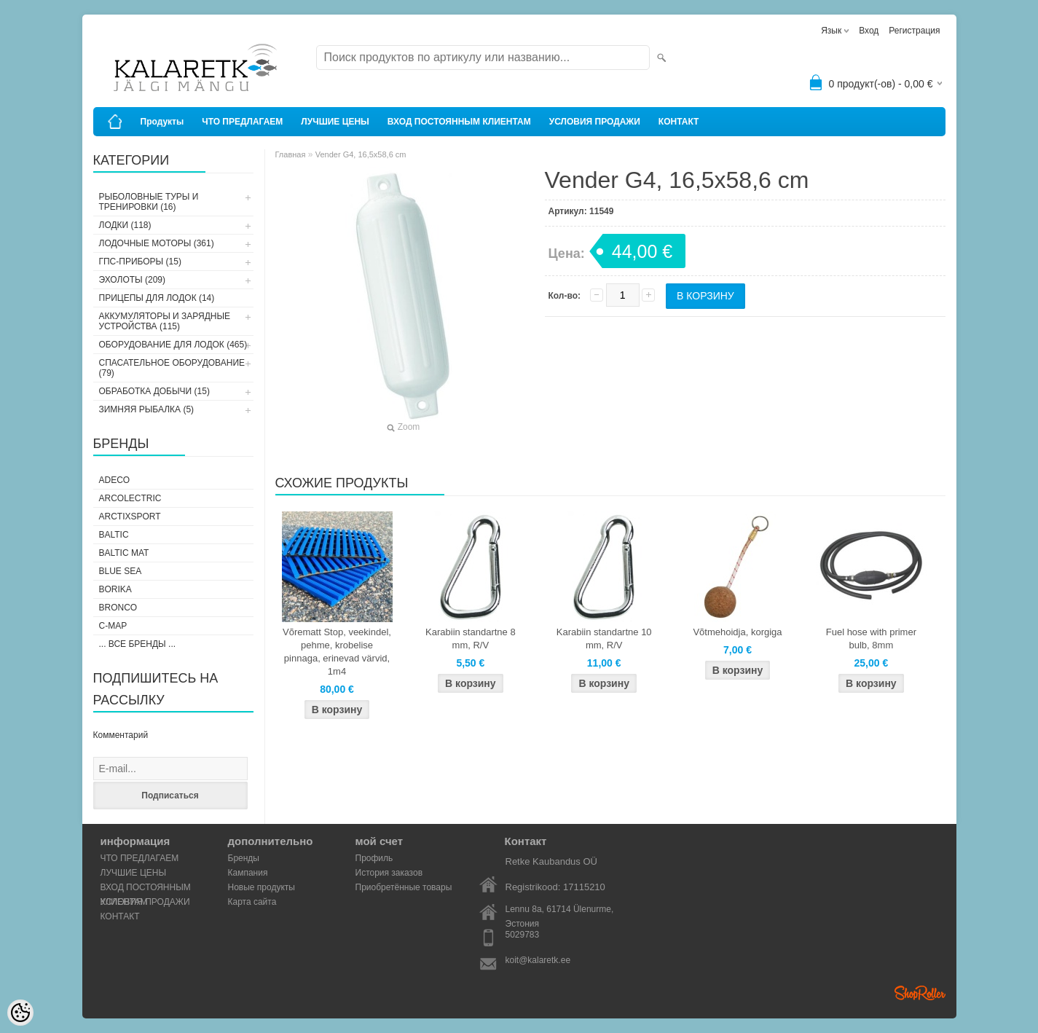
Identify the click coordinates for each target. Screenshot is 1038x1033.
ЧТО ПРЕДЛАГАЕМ (242, 122)
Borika (115, 589)
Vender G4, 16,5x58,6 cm (360, 154)
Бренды (243, 858)
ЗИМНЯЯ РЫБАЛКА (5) (146, 409)
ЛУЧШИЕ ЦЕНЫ (335, 122)
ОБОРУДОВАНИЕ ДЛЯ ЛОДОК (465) (173, 344)
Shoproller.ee (920, 993)
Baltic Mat (124, 553)
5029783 (523, 935)
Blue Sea (120, 571)
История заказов (389, 873)
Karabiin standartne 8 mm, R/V (470, 639)
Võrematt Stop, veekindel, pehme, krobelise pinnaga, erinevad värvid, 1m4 (337, 652)
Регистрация (914, 30)
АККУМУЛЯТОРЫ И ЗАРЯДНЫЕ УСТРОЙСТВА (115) (165, 321)
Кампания (248, 873)
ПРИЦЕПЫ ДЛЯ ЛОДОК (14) (157, 298)
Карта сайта (252, 902)
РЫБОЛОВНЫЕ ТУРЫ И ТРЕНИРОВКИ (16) (149, 202)
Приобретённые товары (403, 887)
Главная (290, 154)
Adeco (114, 480)
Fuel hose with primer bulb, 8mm (871, 639)
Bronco (118, 607)
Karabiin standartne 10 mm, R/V (604, 639)
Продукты (162, 122)
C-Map (113, 626)
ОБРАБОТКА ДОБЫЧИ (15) (154, 391)
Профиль (374, 858)
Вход (868, 30)
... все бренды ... (137, 644)
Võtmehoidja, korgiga (737, 632)
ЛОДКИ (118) (125, 225)
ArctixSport (130, 516)
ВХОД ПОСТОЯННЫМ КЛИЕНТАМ (459, 122)
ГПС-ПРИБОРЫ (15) (140, 261)
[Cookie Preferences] (20, 1012)
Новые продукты (261, 887)
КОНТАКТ (678, 122)
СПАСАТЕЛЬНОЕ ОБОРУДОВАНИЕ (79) (172, 368)
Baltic (114, 535)
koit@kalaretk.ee (538, 960)
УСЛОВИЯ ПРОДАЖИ (594, 122)
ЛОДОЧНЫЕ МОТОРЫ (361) (156, 243)
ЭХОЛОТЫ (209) (132, 280)
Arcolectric (130, 498)
